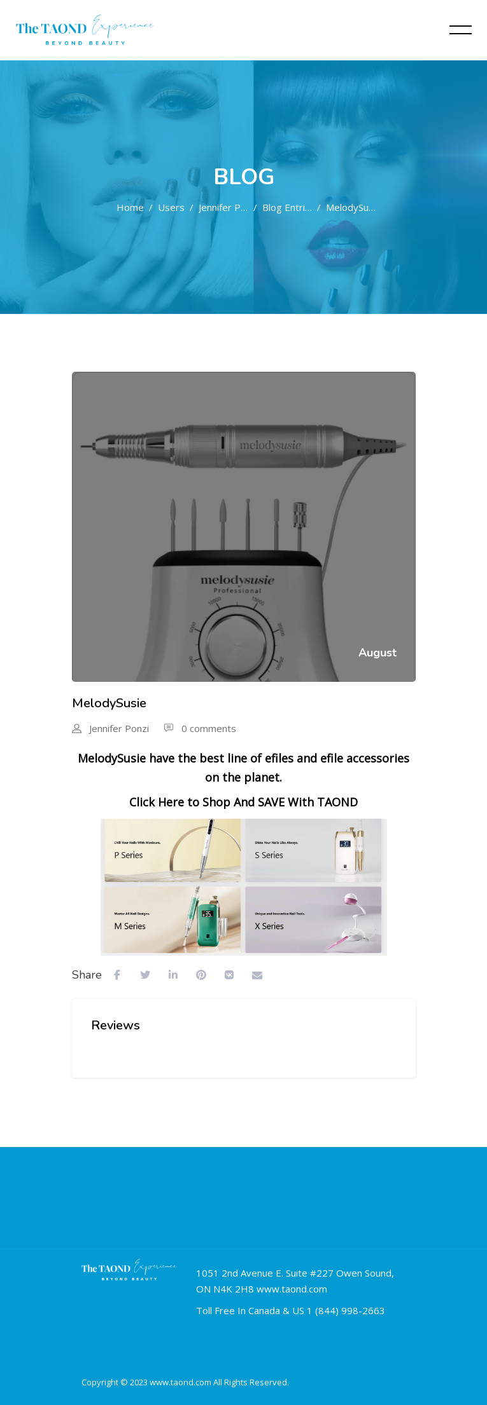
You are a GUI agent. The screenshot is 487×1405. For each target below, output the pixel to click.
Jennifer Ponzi (223, 207)
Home (130, 207)
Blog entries (287, 207)
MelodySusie (351, 207)
